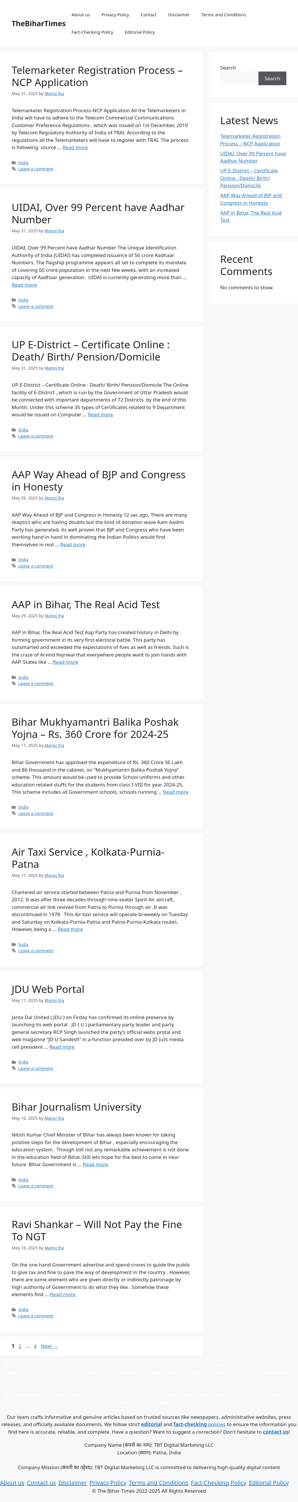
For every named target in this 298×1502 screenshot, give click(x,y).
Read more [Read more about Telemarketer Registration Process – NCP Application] (75, 147)
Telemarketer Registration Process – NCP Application (97, 76)
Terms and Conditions (223, 14)
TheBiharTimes (39, 23)
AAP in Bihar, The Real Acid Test (86, 604)
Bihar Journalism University (76, 1107)
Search (228, 67)
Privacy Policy (115, 14)
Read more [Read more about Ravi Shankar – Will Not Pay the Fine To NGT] (62, 1294)
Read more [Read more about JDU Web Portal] (61, 1046)
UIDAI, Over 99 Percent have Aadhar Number (98, 213)
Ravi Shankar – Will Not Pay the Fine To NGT (97, 1230)
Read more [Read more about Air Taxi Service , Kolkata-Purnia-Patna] (70, 929)
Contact (148, 14)
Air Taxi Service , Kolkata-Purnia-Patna (88, 858)
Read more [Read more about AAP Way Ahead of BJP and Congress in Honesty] (73, 544)
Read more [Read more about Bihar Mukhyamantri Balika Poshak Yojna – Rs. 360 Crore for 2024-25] (176, 792)
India (23, 162)
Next (49, 1346)
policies (199, 1424)
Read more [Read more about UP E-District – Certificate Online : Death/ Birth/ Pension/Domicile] (100, 414)
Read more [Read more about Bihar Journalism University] (95, 1164)
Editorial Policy (140, 32)
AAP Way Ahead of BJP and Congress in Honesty (99, 480)
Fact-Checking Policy (92, 32)
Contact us (41, 1483)
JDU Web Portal (48, 989)
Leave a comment (35, 169)
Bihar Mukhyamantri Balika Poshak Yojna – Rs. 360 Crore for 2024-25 (95, 728)
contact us (276, 1431)
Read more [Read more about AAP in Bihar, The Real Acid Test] (65, 662)
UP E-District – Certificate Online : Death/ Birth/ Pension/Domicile (91, 350)
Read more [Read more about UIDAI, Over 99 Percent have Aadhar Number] (24, 284)
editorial (151, 1424)
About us (81, 14)
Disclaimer (179, 14)
